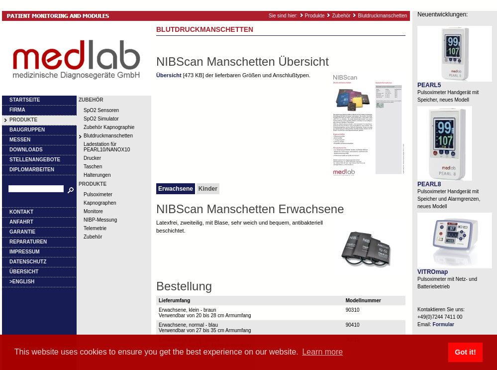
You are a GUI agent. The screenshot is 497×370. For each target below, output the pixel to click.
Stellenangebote (34, 159)
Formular (443, 324)
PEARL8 (429, 184)
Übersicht (23, 271)
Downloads (26, 149)
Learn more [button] (322, 352)
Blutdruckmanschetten (382, 15)
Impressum (24, 251)
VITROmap (432, 271)
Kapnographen (100, 203)
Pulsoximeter (98, 194)
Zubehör (341, 15)
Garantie (22, 232)
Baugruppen (27, 129)
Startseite (24, 100)
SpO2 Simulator (101, 119)
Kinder (208, 188)
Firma (17, 110)
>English (21, 281)
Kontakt (21, 212)
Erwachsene (175, 188)
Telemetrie (95, 228)
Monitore (93, 211)
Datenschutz (27, 261)
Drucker (92, 158)
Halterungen (97, 175)
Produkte (315, 15)
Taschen (93, 166)
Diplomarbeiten (31, 169)
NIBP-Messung (100, 220)
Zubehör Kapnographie (109, 127)
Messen (19, 139)
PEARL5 (429, 85)
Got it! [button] (465, 352)
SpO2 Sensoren (101, 110)
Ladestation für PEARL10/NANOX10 (107, 146)
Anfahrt (21, 222)
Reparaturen (28, 242)
